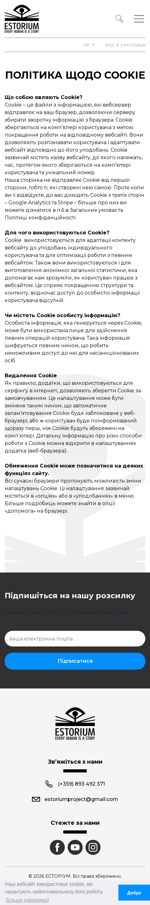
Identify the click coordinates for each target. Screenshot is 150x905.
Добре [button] (134, 892)
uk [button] (87, 45)
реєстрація (133, 45)
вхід (109, 45)
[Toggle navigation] (139, 19)
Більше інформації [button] (27, 900)
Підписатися (75, 661)
